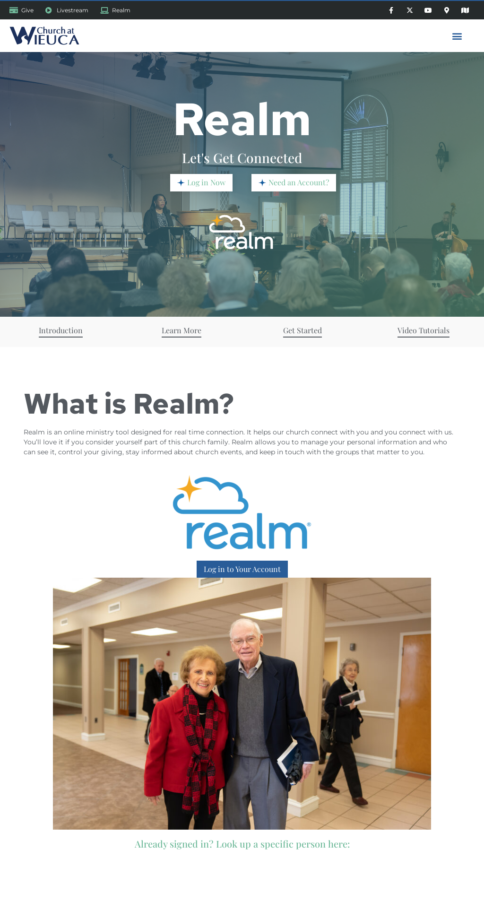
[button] (457, 35)
